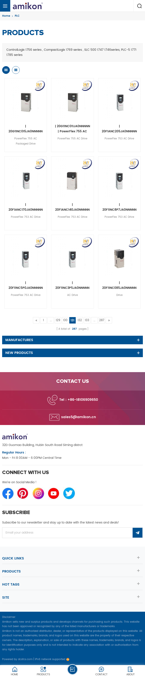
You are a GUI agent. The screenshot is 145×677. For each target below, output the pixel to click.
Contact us (72, 381)
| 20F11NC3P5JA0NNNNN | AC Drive (72, 285)
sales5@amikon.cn (78, 417)
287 (101, 320)
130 (65, 320)
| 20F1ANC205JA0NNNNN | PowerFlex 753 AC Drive (119, 129)
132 (80, 320)
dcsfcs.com (25, 659)
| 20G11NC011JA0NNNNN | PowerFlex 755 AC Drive (72, 129)
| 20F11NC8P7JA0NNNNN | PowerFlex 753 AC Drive (119, 207)
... (51, 320)
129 (58, 320)
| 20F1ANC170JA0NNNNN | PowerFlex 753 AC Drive (26, 207)
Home (6, 16)
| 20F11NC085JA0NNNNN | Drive (119, 285)
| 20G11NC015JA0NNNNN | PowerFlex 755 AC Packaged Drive (26, 129)
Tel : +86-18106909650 (78, 400)
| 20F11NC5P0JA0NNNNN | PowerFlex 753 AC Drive (26, 285)
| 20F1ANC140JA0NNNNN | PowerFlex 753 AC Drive (72, 207)
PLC (17, 16)
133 (87, 320)
